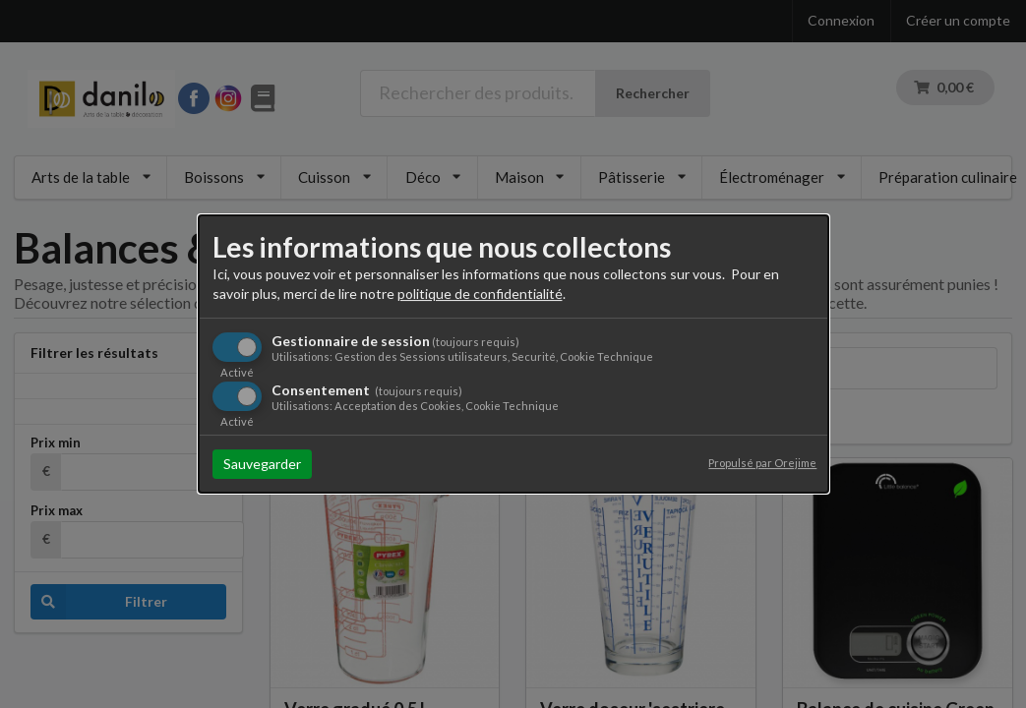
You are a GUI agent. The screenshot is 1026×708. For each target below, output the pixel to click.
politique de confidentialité (480, 293)
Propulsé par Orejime (762, 462)
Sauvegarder (262, 463)
